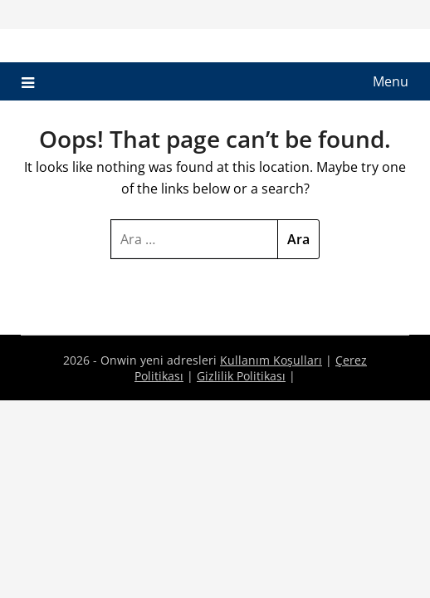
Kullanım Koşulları (271, 360)
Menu (390, 81)
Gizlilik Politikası (241, 376)
